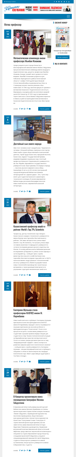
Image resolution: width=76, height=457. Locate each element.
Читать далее (44, 109)
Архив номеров (62, 57)
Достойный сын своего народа (27, 144)
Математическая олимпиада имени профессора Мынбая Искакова (29, 59)
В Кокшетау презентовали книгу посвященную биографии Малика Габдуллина (28, 400)
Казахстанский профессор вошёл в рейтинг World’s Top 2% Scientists (29, 228)
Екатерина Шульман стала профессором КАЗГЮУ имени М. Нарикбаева (27, 313)
